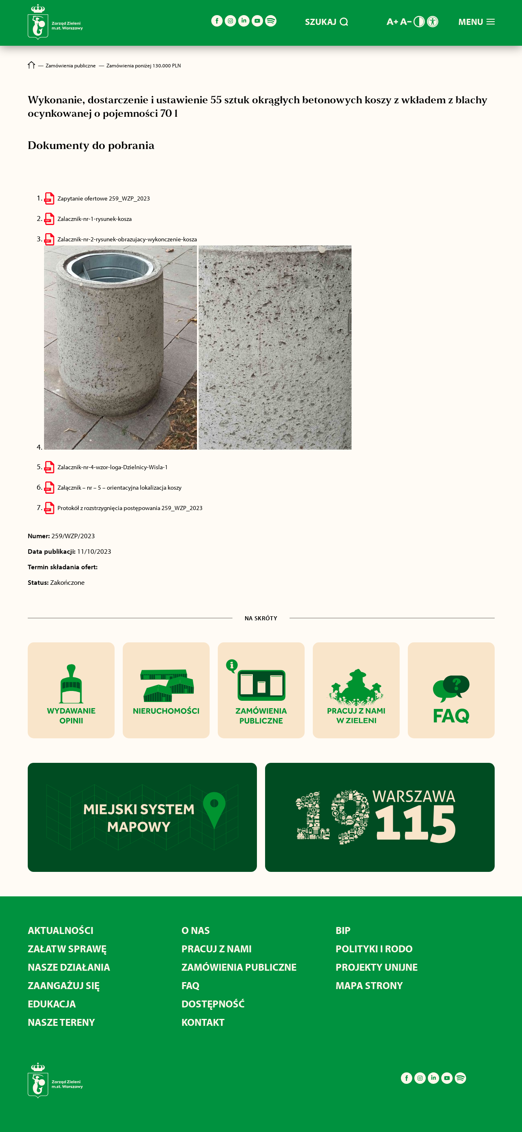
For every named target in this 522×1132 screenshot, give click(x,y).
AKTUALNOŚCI (60, 930)
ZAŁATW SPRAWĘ (67, 948)
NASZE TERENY (61, 1022)
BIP (343, 930)
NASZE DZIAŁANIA (69, 966)
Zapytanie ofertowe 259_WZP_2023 (104, 198)
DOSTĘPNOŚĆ (213, 1003)
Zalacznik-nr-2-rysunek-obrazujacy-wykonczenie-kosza (127, 239)
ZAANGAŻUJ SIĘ (64, 985)
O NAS (195, 930)
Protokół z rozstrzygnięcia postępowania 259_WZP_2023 (130, 508)
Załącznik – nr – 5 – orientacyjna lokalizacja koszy (119, 487)
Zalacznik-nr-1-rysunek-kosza (95, 219)
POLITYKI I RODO (374, 948)
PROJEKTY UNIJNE (377, 966)
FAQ (190, 985)
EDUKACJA (52, 1003)
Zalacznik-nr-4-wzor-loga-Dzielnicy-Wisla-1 (113, 467)
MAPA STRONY (369, 985)
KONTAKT (203, 1022)
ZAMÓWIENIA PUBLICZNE (238, 966)
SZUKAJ (326, 21)
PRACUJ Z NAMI (216, 948)
